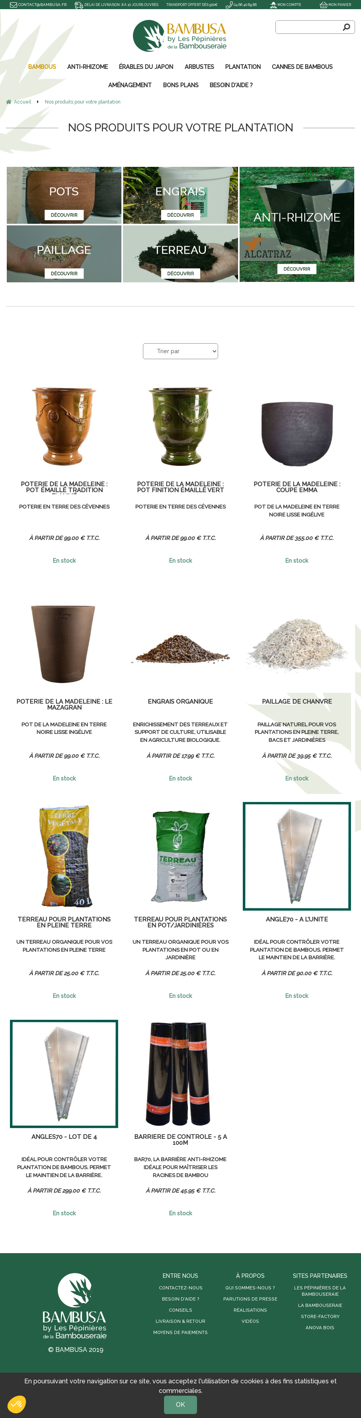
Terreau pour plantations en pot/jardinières (180, 922)
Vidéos (250, 1320)
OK (180, 1404)
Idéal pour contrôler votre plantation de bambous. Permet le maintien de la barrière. (296, 950)
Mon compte (281, 4)
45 (197, 1190)
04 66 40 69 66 (27, 14)
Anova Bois (320, 1327)
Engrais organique (180, 701)
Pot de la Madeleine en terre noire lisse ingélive (296, 510)
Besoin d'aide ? (180, 1298)
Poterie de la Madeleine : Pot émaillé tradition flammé (64, 487)
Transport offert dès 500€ (209, 4)
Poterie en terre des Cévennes (64, 506)
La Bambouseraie (320, 1304)
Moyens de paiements (180, 1331)
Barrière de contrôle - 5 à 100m (180, 1139)
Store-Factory (320, 1315)
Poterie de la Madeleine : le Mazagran (64, 704)
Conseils (180, 1309)
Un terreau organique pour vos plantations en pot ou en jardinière (180, 949)
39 (313, 755)
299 (80, 1190)
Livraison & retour (180, 1320)
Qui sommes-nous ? (250, 1287)
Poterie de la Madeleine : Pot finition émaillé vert (180, 487)
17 (197, 755)
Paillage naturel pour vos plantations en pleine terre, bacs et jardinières (296, 732)
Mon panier (334, 4)
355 (313, 537)
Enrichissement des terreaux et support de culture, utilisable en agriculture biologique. (180, 733)
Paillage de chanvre (297, 701)
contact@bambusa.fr (38, 4)
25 (80, 972)
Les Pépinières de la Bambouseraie (320, 1290)
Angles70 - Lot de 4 (64, 1136)
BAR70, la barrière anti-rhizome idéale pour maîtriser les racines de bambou (180, 1167)
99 (81, 537)
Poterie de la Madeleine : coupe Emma (296, 487)
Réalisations (250, 1309)
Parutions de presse (250, 1298)
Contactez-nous (181, 1287)
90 (313, 972)
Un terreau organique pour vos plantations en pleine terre (64, 949)
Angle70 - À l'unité (297, 919)
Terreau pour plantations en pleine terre (64, 922)
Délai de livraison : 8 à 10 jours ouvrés (122, 4)
